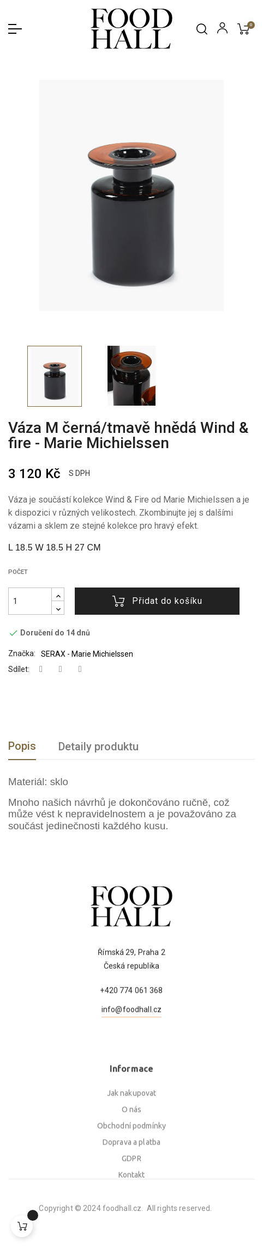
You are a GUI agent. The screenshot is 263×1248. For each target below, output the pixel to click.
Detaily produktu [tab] (98, 746)
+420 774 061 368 (131, 1034)
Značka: (21, 653)
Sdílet (41, 669)
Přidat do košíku (157, 601)
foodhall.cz (49, 1208)
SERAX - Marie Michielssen (87, 654)
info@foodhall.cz (131, 1053)
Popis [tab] (22, 746)
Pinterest (80, 669)
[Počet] (30, 601)
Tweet (60, 669)
